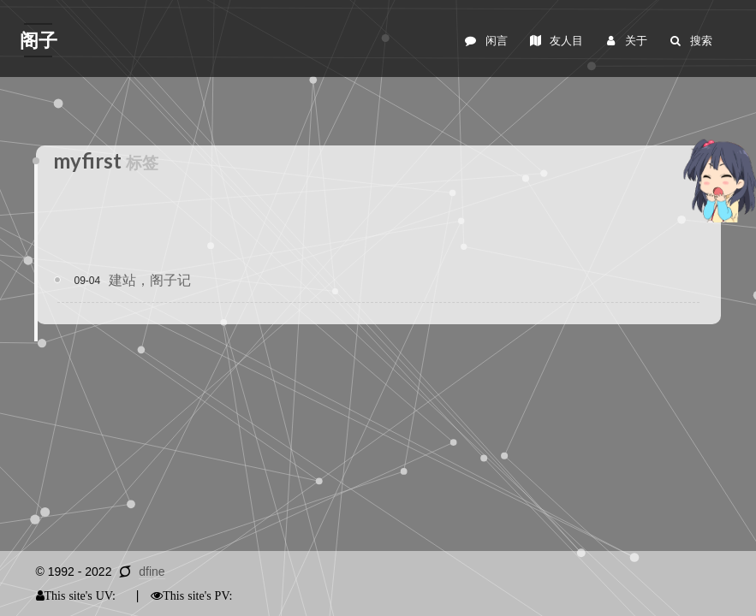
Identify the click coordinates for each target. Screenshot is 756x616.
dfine (151, 571)
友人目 (555, 40)
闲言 (486, 40)
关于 (625, 40)
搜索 (689, 40)
